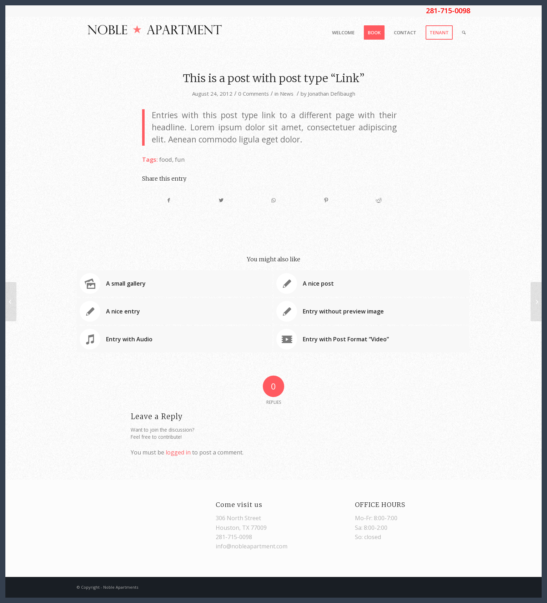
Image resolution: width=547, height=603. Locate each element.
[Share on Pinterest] (326, 200)
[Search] (463, 32)
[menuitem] (343, 32)
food (165, 159)
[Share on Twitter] (221, 200)
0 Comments (253, 93)
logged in (178, 452)
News (286, 93)
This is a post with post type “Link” (274, 78)
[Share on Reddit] (378, 200)
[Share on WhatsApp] (274, 200)
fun (180, 159)
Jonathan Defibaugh (331, 93)
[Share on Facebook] (168, 200)
